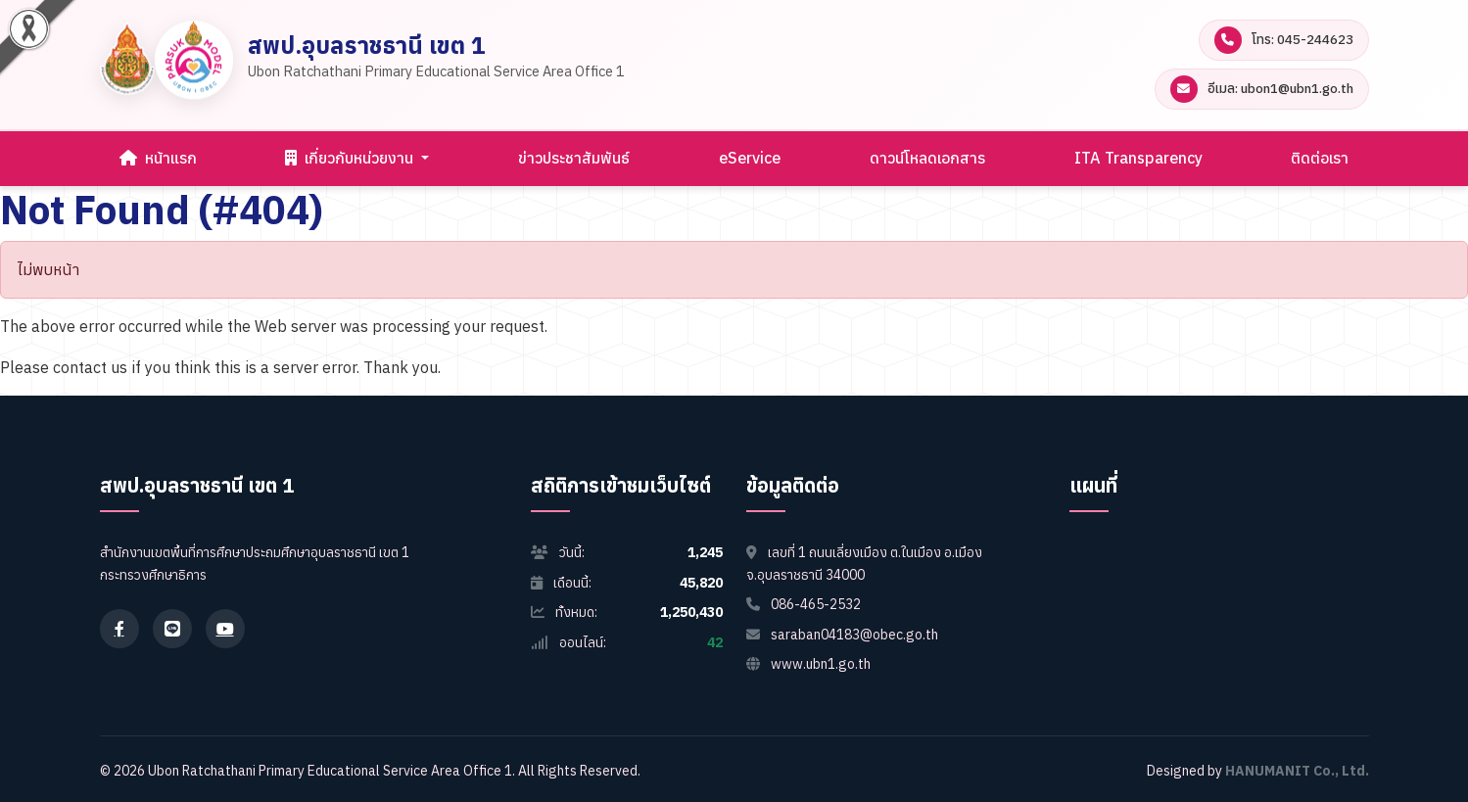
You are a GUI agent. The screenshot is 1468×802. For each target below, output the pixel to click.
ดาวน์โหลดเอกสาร (927, 157)
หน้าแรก (158, 157)
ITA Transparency (1138, 157)
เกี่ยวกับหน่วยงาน (351, 157)
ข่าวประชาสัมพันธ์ (574, 157)
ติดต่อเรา (1320, 157)
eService (750, 157)
